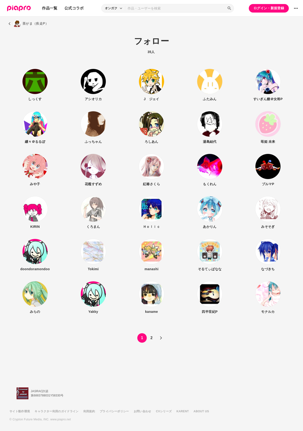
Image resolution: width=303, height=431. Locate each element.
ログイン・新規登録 (269, 8)
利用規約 (89, 411)
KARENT (183, 411)
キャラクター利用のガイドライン (56, 411)
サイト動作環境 (19, 411)
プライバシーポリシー (114, 411)
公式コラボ (74, 8)
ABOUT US (201, 411)
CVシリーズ (164, 411)
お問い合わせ (142, 411)
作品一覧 (49, 8)
